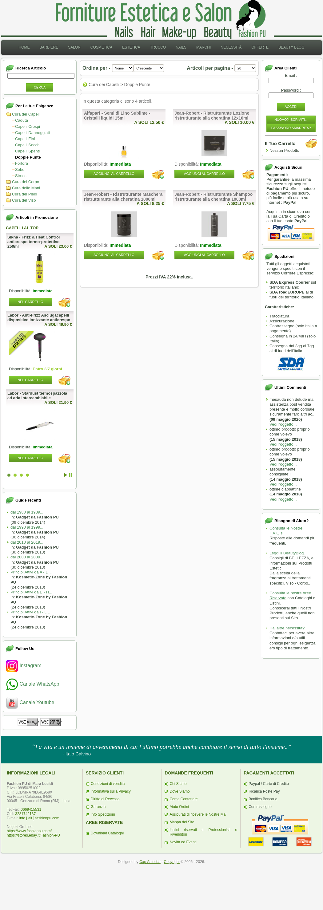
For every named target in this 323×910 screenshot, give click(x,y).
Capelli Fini (25, 138)
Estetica (131, 47)
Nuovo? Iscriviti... (291, 119)
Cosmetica (101, 47)
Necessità (231, 47)
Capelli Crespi (27, 126)
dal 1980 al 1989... (26, 512)
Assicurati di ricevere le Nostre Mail (198, 814)
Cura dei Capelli (26, 114)
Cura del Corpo (25, 181)
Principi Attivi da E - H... (31, 592)
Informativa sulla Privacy (111, 791)
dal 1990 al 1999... (26, 527)
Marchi (203, 47)
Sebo (19, 169)
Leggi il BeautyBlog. (287, 553)
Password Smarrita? (291, 128)
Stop (70, 475)
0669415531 (31, 809)
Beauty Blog (291, 47)
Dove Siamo (179, 791)
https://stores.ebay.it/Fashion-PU (33, 835)
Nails (181, 47)
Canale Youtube (30, 702)
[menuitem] (24, 47)
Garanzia (98, 807)
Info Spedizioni (103, 814)
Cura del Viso (24, 200)
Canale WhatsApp (32, 684)
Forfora (21, 163)
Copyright (172, 862)
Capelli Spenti (27, 151)
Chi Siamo (177, 784)
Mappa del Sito (181, 822)
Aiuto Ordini (179, 807)
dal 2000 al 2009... (26, 557)
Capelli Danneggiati (32, 132)
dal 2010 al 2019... (26, 542)
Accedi (291, 106)
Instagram (24, 665)
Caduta (21, 120)
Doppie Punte (28, 157)
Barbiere (48, 47)
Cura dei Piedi (24, 194)
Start (65, 475)
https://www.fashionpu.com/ (29, 831)
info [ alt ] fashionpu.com (39, 818)
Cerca (40, 87)
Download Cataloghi (107, 833)
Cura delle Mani (26, 188)
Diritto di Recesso (105, 799)
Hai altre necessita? (287, 628)
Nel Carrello (30, 302)
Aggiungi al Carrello (114, 173)
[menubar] (161, 47)
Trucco (158, 47)
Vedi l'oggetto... (283, 424)
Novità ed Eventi (182, 842)
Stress (20, 175)
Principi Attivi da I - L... (30, 612)
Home (24, 47)
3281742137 (25, 814)
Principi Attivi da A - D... (31, 572)
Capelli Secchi (27, 145)
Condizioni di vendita (108, 784)
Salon (74, 47)
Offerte (260, 47)
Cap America (150, 862)
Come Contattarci (183, 799)
